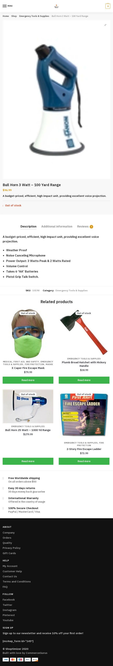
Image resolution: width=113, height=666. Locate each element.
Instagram (9, 610)
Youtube (8, 620)
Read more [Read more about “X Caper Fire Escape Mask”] (28, 380)
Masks (49, 364)
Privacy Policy (12, 548)
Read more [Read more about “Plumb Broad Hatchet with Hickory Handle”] (84, 380)
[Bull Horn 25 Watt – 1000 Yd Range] (28, 406)
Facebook (9, 599)
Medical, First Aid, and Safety (21, 361)
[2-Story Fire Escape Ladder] (84, 414)
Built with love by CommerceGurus (25, 653)
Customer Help (12, 571)
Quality (7, 542)
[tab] (28, 223)
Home (6, 16)
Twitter (7, 605)
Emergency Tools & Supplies (34, 16)
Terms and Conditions (17, 581)
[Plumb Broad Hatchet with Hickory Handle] (84, 332)
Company (9, 532)
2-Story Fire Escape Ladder (84, 449)
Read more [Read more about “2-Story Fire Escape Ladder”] (84, 461)
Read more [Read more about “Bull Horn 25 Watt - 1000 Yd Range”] (28, 461)
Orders (7, 537)
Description (28, 226)
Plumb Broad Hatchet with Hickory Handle (84, 364)
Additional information (56, 226)
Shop (14, 16)
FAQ (5, 586)
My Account (10, 566)
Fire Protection (34, 364)
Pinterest (9, 615)
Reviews (83, 226)
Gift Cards (9, 553)
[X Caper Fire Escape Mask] (28, 333)
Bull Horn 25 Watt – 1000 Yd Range (28, 430)
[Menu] (5, 6)
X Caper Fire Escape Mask (28, 368)
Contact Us (10, 576)
